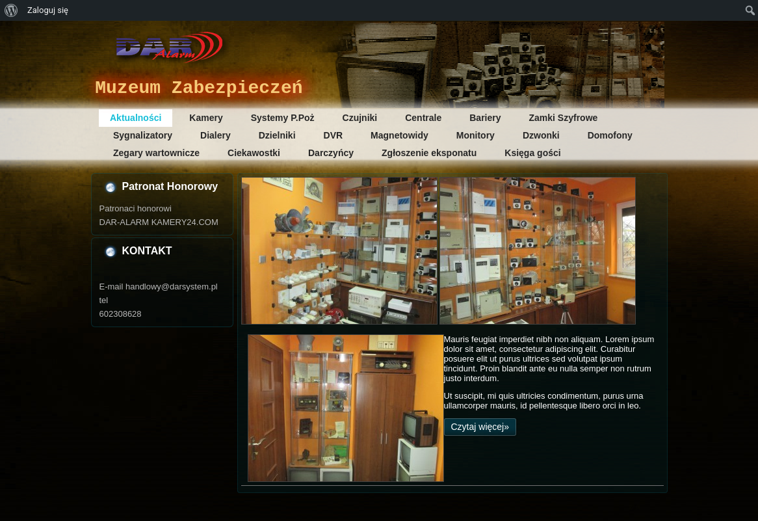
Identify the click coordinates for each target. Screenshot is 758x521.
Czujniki (360, 118)
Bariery (485, 118)
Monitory (475, 135)
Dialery (215, 135)
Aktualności (135, 118)
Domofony (610, 135)
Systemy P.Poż (283, 118)
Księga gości (532, 153)
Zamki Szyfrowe (563, 118)
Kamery (205, 118)
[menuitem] (11, 10)
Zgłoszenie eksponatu (429, 153)
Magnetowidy (399, 135)
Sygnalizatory (142, 135)
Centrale (423, 118)
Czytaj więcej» (480, 426)
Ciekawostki (254, 153)
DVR (333, 135)
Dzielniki (277, 135)
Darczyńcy (331, 153)
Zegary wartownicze (156, 153)
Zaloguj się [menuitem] (47, 10)
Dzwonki (541, 135)
